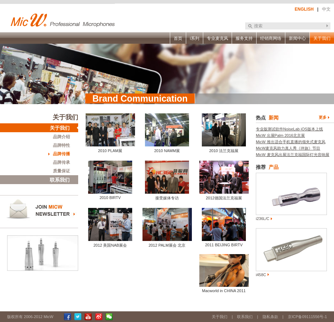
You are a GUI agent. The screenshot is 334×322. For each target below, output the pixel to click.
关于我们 (321, 38)
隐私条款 (270, 317)
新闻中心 (297, 38)
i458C (261, 275)
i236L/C (262, 218)
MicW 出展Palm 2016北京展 (280, 135)
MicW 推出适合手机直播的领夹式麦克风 (290, 142)
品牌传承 (61, 162)
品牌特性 (61, 145)
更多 (323, 117)
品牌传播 (61, 153)
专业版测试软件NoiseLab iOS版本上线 (289, 129)
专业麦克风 (217, 38)
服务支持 (244, 38)
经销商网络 (270, 38)
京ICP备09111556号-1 (307, 317)
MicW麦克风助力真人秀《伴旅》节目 (288, 148)
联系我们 (60, 180)
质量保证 (61, 170)
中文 (326, 9)
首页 (178, 38)
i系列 (194, 38)
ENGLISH (304, 9)
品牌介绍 (61, 136)
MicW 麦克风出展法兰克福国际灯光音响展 (292, 154)
